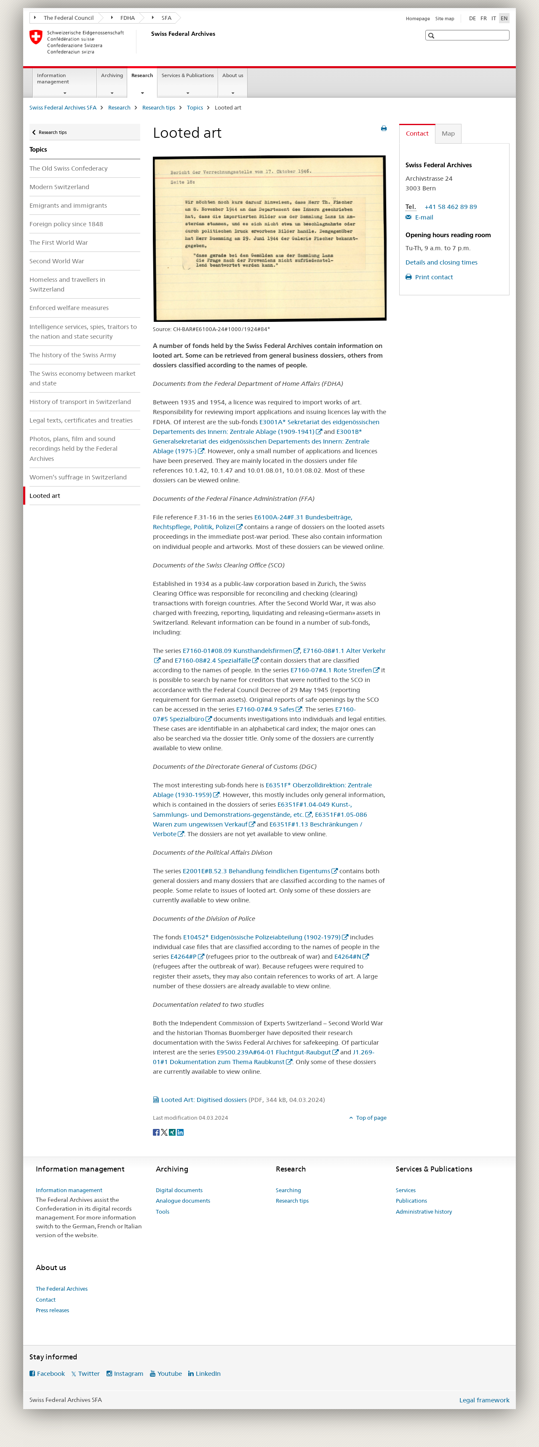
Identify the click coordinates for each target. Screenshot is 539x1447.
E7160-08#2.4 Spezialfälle (213, 660)
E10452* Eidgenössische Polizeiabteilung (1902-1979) (262, 937)
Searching (288, 1190)
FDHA (123, 18)
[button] (432, 35)
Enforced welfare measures (69, 308)
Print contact (433, 277)
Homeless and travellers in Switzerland (67, 284)
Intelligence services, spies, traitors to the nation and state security (83, 331)
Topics (195, 107)
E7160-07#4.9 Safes (265, 709)
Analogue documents (183, 1200)
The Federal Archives (62, 1288)
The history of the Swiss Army (72, 355)
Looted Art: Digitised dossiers (243, 1100)
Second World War (56, 261)
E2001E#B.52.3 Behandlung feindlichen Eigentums (256, 871)
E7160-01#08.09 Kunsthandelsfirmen (237, 651)
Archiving (112, 75)
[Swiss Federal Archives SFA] (149, 41)
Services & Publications (188, 75)
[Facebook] (157, 1131)
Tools (162, 1211)
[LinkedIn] (180, 1131)
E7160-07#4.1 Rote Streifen (331, 670)
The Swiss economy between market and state (82, 378)
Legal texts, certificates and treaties (81, 420)
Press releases (52, 1310)
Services (406, 1190)
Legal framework (484, 1400)
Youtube (169, 1373)
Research (144, 78)
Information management (53, 78)
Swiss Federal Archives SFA (62, 107)
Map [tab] (448, 133)
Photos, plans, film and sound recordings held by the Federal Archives (73, 448)
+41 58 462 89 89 (451, 207)
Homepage (418, 18)
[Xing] (173, 1131)
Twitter (89, 1373)
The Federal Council (64, 18)
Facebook (51, 1373)
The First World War (58, 242)
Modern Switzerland (59, 187)
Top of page (371, 1117)
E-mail (423, 217)
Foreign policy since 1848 (66, 224)
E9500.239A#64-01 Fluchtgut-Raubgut (274, 1052)
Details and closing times (442, 262)
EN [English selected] (504, 18)
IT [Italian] (493, 18)
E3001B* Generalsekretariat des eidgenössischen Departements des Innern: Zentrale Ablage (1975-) (261, 441)
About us (232, 75)
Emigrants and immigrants (68, 205)
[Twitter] (165, 1131)
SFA (161, 18)
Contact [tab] (417, 133)
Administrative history (424, 1211)
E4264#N (347, 956)
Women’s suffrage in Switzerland (78, 477)
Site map (444, 18)
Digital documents (179, 1190)
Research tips (158, 107)
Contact (46, 1299)
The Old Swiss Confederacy (68, 168)
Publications (411, 1200)
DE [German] (472, 18)
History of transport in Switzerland (80, 402)
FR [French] (483, 18)
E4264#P (184, 956)
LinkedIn (208, 1373)
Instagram (129, 1373)
